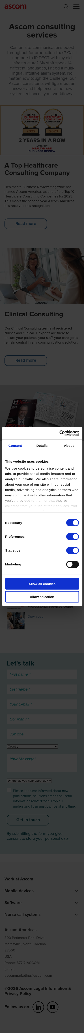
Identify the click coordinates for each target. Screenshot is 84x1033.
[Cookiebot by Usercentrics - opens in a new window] (60, 433)
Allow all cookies (42, 584)
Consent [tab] (15, 445)
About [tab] (69, 445)
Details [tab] (42, 445)
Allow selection (42, 597)
